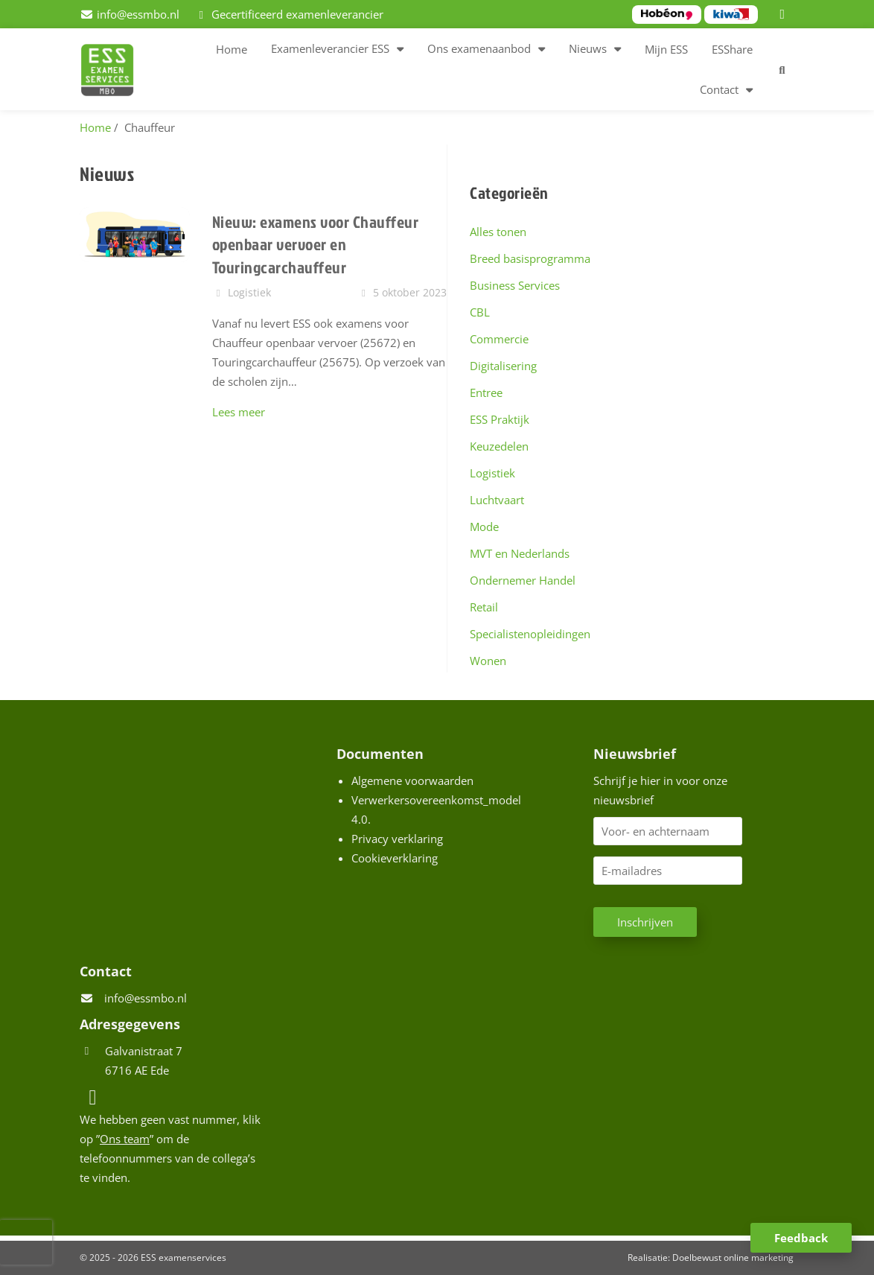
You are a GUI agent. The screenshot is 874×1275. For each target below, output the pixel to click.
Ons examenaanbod (479, 48)
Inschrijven (645, 922)
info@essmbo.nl (145, 998)
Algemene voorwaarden (412, 780)
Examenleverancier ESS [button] (330, 48)
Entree (486, 392)
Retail (484, 607)
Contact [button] (719, 89)
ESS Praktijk (499, 419)
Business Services (515, 285)
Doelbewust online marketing (733, 1257)
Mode (484, 526)
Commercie (499, 338)
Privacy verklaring (397, 838)
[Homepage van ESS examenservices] (115, 72)
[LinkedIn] (784, 14)
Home (231, 49)
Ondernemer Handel (522, 580)
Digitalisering (503, 365)
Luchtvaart (497, 499)
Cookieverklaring (394, 857)
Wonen (488, 660)
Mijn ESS (666, 49)
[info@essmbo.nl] (129, 14)
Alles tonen (498, 231)
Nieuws (588, 48)
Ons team (125, 1138)
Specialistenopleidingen (530, 633)
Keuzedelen (499, 446)
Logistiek (492, 472)
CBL (480, 312)
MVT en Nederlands (520, 553)
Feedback (801, 1237)
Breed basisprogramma (530, 258)
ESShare (732, 49)
